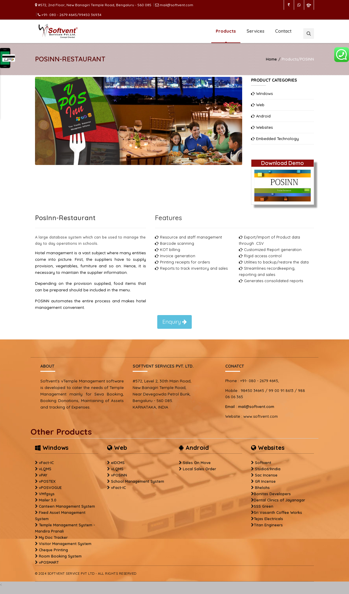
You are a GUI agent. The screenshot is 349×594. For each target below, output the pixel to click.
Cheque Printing (53, 549)
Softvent (263, 462)
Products (226, 31)
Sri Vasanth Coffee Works (278, 512)
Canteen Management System (67, 506)
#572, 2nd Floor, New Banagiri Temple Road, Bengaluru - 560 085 (93, 5)
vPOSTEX (47, 481)
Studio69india (267, 468)
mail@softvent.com (174, 5)
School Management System (137, 481)
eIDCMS (118, 462)
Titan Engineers (268, 524)
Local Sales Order (199, 468)
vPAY (43, 475)
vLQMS (45, 468)
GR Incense (265, 481)
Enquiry (174, 321)
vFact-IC (46, 462)
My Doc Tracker (53, 537)
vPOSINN (119, 475)
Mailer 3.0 (47, 500)
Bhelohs (262, 487)
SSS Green (263, 506)
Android (261, 116)
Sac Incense (266, 475)
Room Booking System (60, 556)
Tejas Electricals (268, 518)
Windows (262, 93)
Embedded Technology (275, 138)
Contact (283, 31)
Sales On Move (197, 462)
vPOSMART (49, 562)
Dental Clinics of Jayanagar (279, 500)
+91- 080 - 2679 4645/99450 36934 (69, 14)
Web (257, 104)
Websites (262, 127)
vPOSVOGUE (50, 487)
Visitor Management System (65, 543)
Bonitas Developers (272, 493)
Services (255, 31)
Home (271, 59)
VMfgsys (47, 493)
